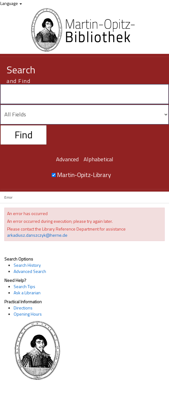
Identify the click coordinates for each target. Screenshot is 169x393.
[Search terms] (84, 94)
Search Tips (24, 286)
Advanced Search (30, 271)
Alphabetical (98, 159)
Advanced (67, 159)
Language (11, 3)
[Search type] (84, 114)
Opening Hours (28, 314)
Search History (27, 265)
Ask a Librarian (27, 292)
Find (23, 134)
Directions (23, 307)
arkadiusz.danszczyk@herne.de (37, 235)
